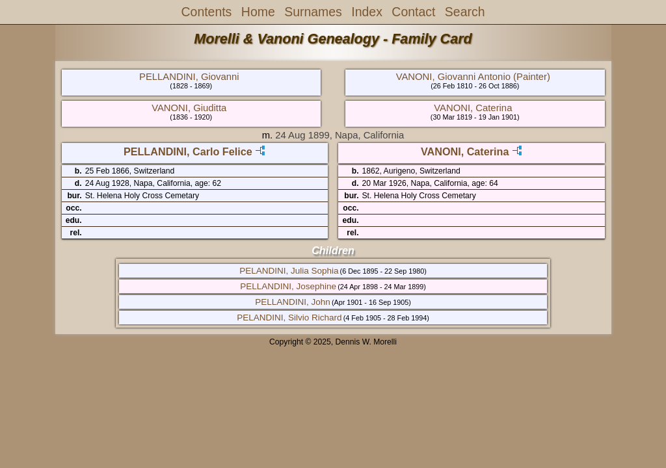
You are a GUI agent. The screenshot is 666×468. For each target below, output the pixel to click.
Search (465, 12)
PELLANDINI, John (292, 302)
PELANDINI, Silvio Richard (289, 317)
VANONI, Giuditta (189, 108)
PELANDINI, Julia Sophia (288, 271)
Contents (206, 12)
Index (366, 12)
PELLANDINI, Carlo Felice (188, 151)
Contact (413, 12)
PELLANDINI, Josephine (288, 286)
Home (258, 12)
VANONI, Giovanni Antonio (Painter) (473, 77)
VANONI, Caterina (473, 108)
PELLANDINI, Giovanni (189, 77)
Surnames (313, 12)
